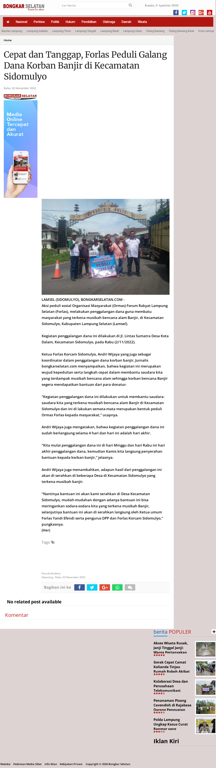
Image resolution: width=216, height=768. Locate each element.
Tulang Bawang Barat (181, 31)
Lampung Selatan (37, 31)
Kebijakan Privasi (71, 764)
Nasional (21, 22)
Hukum (70, 22)
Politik (55, 22)
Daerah (126, 22)
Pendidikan (89, 22)
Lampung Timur (61, 31)
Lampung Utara (132, 31)
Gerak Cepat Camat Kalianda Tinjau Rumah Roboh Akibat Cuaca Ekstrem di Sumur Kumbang (172, 671)
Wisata (142, 22)
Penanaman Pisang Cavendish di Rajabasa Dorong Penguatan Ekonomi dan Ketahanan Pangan (172, 709)
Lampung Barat (109, 31)
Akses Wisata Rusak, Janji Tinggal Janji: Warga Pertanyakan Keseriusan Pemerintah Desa (171, 652)
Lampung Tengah (85, 31)
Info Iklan (51, 764)
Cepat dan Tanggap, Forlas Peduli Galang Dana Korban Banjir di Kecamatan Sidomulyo (85, 65)
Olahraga (109, 22)
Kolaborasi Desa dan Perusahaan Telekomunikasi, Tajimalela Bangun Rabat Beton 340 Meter (173, 690)
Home (8, 40)
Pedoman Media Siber (27, 764)
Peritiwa (39, 22)
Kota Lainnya (206, 31)
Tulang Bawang (155, 31)
